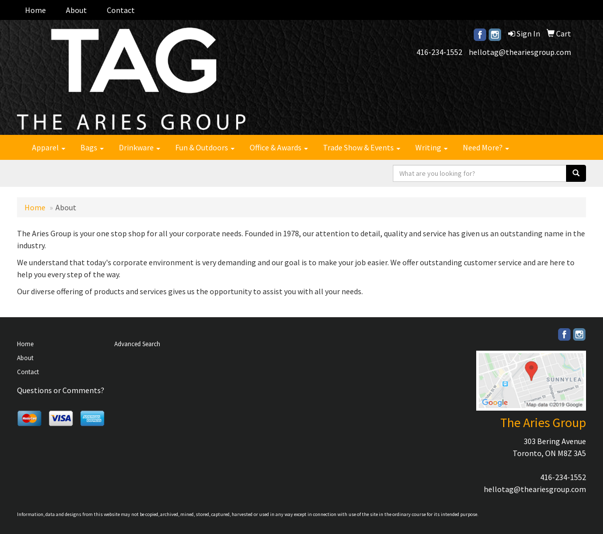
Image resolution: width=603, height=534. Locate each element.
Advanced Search (137, 344)
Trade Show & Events (361, 147)
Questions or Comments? (60, 390)
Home (35, 10)
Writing (431, 147)
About (76, 10)
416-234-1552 (439, 52)
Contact (121, 10)
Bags (92, 147)
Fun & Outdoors (205, 147)
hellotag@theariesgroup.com (520, 52)
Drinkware (139, 147)
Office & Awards (279, 147)
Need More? (486, 147)
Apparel (48, 147)
